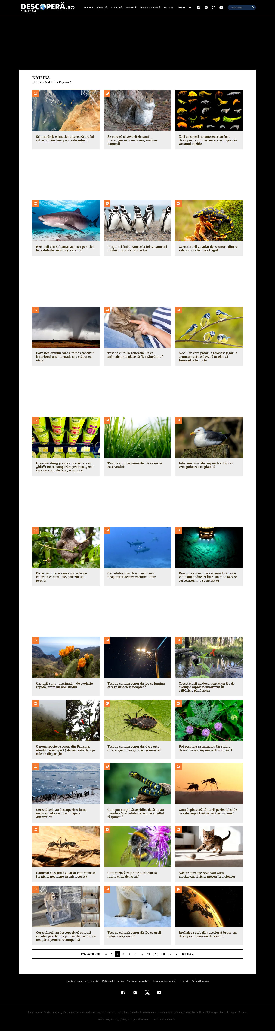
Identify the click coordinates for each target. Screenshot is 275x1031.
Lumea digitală (149, 8)
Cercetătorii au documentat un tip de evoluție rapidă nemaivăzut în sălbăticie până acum (208, 687)
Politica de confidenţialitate (84, 982)
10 (148, 955)
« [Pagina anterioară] (106, 955)
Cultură (116, 8)
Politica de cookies (113, 982)
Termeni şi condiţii (137, 982)
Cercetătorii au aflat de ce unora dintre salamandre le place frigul (207, 249)
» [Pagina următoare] (177, 955)
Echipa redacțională (163, 982)
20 (156, 955)
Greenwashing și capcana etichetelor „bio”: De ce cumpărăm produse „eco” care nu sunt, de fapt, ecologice (63, 467)
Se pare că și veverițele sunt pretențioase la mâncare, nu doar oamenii (137, 139)
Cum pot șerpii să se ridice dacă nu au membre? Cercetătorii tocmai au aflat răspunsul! (134, 814)
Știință (102, 8)
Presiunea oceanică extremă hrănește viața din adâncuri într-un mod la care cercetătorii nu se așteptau (207, 577)
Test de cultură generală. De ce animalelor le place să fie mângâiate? (134, 355)
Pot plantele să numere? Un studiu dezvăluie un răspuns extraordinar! (205, 749)
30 (163, 955)
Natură (130, 8)
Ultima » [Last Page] (187, 955)
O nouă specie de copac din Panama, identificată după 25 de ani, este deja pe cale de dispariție (65, 750)
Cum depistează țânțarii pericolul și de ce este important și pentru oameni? (207, 812)
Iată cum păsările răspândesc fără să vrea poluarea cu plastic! (205, 466)
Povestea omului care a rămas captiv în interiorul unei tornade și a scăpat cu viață (64, 357)
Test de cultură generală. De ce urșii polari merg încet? (133, 935)
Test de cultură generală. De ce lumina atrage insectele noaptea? (135, 686)
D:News (89, 8)
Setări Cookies (198, 982)
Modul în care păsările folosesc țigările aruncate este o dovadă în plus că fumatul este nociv (207, 357)
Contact (182, 982)
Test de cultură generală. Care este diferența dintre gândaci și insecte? (133, 749)
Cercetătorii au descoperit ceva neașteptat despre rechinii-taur (130, 575)
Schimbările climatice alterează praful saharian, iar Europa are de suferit (64, 139)
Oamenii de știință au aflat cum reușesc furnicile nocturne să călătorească (65, 875)
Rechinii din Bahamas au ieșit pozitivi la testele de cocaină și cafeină (65, 249)
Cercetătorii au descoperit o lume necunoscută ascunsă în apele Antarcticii (66, 812)
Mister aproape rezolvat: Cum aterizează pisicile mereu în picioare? (209, 875)
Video (180, 8)
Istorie (168, 8)
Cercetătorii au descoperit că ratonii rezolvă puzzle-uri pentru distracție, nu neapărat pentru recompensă (65, 936)
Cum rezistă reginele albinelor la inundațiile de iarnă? (131, 875)
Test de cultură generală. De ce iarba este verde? (137, 466)
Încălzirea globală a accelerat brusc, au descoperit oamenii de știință (207, 935)
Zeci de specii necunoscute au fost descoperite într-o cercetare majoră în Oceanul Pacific (207, 140)
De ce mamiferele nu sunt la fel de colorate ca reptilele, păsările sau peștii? (65, 575)
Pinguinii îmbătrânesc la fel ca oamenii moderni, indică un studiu (136, 249)
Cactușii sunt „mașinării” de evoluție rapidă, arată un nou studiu (63, 686)
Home (36, 83)
